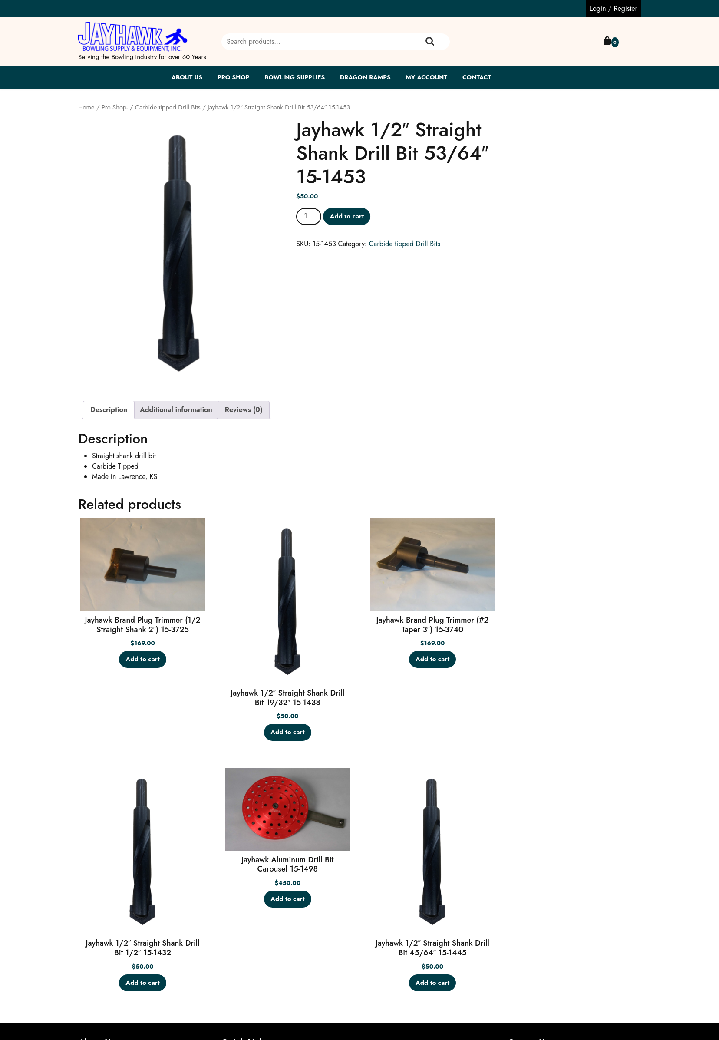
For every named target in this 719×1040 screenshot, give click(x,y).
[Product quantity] (308, 216)
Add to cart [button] (142, 659)
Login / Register (613, 8)
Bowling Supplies (294, 77)
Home (86, 107)
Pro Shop (233, 77)
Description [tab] (108, 410)
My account (426, 77)
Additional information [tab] (176, 410)
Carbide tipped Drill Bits (168, 107)
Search (429, 41)
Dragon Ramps (365, 77)
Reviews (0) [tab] (244, 410)
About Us (187, 77)
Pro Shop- (115, 107)
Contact (476, 77)
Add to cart (347, 216)
